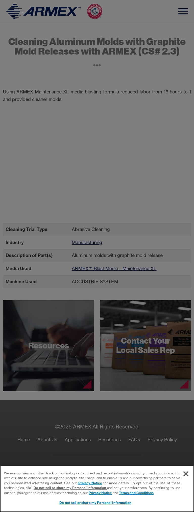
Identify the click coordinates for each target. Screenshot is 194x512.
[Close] (185, 473)
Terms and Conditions (136, 493)
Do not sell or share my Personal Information (70, 488)
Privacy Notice (90, 483)
